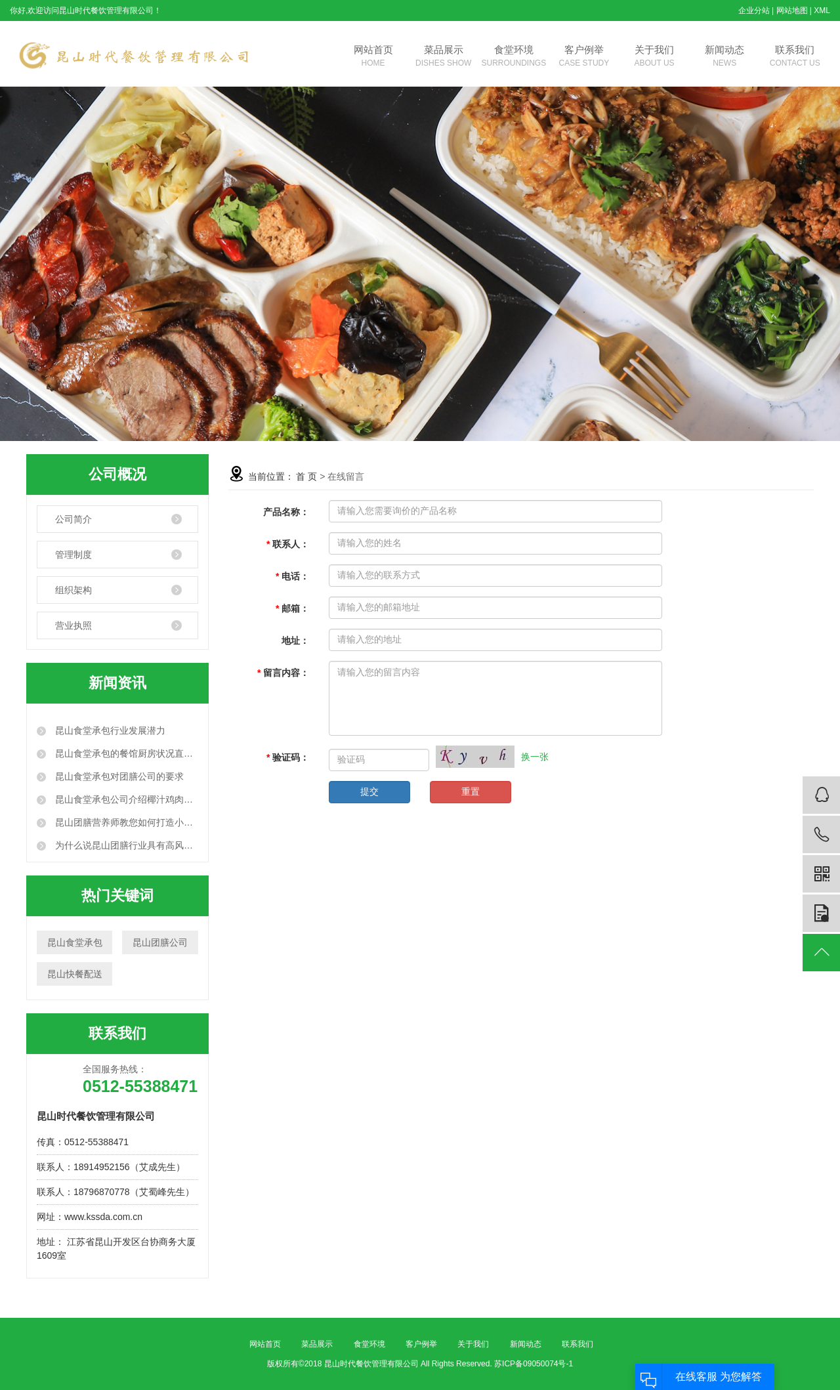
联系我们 (795, 57)
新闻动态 (725, 57)
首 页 (306, 476)
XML (822, 10)
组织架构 (73, 590)
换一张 (535, 756)
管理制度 (73, 554)
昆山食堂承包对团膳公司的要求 (118, 776)
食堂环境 (513, 57)
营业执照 (73, 625)
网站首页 (373, 57)
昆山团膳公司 (160, 942)
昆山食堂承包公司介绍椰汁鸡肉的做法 (125, 799)
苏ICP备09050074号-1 (533, 1363)
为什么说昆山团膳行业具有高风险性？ (125, 845)
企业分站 (754, 10)
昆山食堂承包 (74, 942)
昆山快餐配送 (74, 974)
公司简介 (73, 519)
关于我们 (655, 57)
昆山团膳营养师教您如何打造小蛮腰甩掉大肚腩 (125, 822)
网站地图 (792, 10)
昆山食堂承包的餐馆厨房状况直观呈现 (125, 753)
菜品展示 (443, 57)
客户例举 (584, 57)
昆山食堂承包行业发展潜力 (108, 730)
